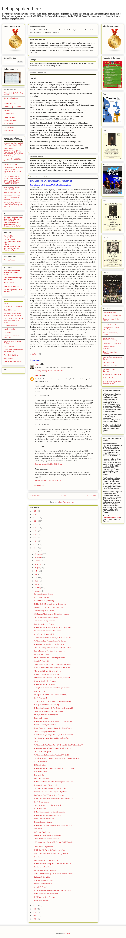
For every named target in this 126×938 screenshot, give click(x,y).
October (38, 561)
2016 (35, 541)
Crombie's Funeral (40, 887)
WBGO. (6, 243)
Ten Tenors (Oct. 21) (10, 164)
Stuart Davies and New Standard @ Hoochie (49, 658)
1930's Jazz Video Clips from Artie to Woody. (13, 350)
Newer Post (35, 495)
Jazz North (7, 110)
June (36, 574)
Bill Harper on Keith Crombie (44, 897)
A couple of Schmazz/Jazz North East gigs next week (52, 688)
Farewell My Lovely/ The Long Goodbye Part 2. (51, 792)
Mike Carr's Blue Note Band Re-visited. (48, 835)
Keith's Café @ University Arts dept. (47, 674)
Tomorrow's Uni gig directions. (45, 621)
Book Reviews (8, 358)
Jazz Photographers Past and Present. (47, 617)
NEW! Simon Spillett (10, 120)
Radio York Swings (41, 718)
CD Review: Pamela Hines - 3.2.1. (46, 684)
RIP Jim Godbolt (40, 765)
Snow (36, 741)
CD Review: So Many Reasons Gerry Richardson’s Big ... (54, 825)
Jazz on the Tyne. (10, 250)
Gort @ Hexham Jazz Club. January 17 (47, 704)
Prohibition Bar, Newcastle (112, 374)
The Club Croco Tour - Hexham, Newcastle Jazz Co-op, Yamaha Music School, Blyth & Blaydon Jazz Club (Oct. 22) (12, 180)
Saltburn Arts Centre (110, 378)
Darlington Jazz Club (110, 324)
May (36, 577)
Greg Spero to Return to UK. (44, 634)
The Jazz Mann (9, 127)
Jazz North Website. (10, 326)
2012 (35, 905)
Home (63, 495)
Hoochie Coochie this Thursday (45, 681)
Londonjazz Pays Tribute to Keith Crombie (49, 795)
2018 (35, 534)
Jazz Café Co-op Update (42, 751)
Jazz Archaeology (10, 103)
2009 (35, 915)
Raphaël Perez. (9, 221)
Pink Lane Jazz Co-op (41, 778)
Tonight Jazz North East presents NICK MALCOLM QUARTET (56, 758)
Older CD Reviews (10, 310)
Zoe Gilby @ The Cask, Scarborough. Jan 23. (50, 607)
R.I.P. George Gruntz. (41, 802)
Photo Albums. (9, 283)
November (38, 557)
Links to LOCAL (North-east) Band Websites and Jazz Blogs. (13, 320)
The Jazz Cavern (9, 260)
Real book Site (39, 775)
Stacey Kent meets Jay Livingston (46, 715)
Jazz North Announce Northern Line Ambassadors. (51, 738)
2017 (35, 538)
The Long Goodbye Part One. (44, 847)
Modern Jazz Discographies (13, 362)
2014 (35, 548)
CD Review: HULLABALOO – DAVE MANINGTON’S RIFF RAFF (58, 745)
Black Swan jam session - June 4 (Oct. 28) (12, 188)
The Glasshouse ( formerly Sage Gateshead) (112, 382)
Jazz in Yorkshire (9, 329)
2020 (35, 528)
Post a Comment (38, 485)
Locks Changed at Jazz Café (44, 819)
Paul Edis (38, 376)
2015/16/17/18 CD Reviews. (13, 306)
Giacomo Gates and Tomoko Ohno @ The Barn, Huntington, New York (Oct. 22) (13, 170)
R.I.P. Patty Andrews (41, 597)
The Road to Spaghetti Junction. (45, 731)
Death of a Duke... (40, 691)
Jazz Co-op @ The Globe (12, 107)
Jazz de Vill (7, 238)
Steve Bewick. (8, 236)
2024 (35, 514)
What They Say (9, 346)
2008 (35, 919)
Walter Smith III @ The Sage (44, 601)
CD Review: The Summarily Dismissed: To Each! (51, 755)
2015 (35, 544)
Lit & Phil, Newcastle (110, 366)
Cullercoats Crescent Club (112, 315)
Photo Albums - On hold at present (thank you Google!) (13, 314)
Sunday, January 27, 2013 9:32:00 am (48, 480)
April (37, 581)
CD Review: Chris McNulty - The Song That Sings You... (54, 782)
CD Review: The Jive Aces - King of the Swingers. (51, 614)
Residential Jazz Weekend (43, 822)
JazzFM (6, 245)
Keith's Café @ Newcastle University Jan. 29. (50, 604)
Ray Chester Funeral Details (44, 624)
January (38, 591)
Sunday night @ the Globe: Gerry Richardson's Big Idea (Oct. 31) (13, 204)
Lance (37, 364)
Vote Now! (38, 829)
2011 (34, 909)
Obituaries (7, 332)
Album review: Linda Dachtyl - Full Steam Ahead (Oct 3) (13, 144)
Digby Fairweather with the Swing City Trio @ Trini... (53, 728)
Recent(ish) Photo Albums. (13, 217)
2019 (35, 531)
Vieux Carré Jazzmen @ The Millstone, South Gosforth (53, 874)
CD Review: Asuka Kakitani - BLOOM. (48, 815)
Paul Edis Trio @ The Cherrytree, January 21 (49, 651)
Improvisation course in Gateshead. (46, 860)
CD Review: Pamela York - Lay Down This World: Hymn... (54, 768)
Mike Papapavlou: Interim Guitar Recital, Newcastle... (53, 678)
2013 (35, 551)
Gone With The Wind (41, 900)
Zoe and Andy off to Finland (44, 611)
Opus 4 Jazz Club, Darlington (109, 370)
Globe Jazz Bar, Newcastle (112, 343)
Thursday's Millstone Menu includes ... (47, 671)
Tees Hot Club (8, 124)
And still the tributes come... (44, 880)
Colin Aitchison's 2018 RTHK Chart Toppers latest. (12, 272)
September (38, 564)
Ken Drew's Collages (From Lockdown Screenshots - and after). (12, 224)
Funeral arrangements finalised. (45, 870)
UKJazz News (8, 131)
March (37, 584)
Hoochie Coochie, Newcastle (109, 347)
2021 (35, 524)
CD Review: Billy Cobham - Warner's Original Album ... (53, 721)
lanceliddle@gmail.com (111, 517)
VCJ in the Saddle (40, 762)
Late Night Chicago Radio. (12, 241)
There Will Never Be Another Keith (46, 839)
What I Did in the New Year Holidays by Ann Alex (51, 853)
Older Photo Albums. (11, 219)
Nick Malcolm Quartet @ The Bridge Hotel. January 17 (53, 735)
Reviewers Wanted (40, 772)
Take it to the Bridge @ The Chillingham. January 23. (52, 664)
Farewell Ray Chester (41, 654)
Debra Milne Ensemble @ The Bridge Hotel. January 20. (54, 708)
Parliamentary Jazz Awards (43, 594)
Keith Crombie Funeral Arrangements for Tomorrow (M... (54, 798)
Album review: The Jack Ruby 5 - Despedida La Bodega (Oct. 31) (12, 197)
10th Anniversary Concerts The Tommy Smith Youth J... (53, 842)
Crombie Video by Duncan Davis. (46, 725)
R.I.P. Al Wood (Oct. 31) (12, 192)
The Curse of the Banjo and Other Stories (48, 711)
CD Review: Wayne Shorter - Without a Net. (49, 644)
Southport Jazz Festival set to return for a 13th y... (51, 694)
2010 (35, 912)
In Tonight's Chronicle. (42, 877)
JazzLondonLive (9, 117)
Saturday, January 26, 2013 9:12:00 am (48, 464)
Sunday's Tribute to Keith (43, 884)
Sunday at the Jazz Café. (42, 867)
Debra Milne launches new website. (46, 894)
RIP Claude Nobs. (40, 808)
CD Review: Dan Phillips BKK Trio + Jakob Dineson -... (54, 863)
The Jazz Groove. (9, 239)
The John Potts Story (11, 355)
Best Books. (38, 857)
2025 (35, 511)
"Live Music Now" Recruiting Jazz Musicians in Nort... (53, 701)
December (38, 554)
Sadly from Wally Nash (42, 832)
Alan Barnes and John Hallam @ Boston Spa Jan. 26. (52, 637)
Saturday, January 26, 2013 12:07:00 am (49, 371)
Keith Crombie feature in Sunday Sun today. (49, 850)
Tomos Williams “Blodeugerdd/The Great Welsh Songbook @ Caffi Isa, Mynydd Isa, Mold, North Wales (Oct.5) (13, 152)
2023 (35, 518)
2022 (35, 521)
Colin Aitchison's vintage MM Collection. (13, 278)
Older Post (91, 495)
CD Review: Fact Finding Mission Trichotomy (50, 641)
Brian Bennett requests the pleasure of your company (52, 890)
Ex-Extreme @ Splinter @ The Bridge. (47, 631)
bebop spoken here (21, 8)
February (38, 588)
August (37, 567)
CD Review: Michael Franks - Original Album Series (52, 748)
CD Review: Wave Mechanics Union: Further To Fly (52, 627)
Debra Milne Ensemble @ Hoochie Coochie (49, 812)
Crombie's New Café (41, 661)
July (36, 571)
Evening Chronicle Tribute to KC (45, 785)
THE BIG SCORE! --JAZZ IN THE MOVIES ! (50, 788)
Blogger (67, 933)
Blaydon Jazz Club (109, 312)
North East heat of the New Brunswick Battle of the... (52, 668)
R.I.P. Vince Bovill (40, 698)
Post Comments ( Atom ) (67, 502)
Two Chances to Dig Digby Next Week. (48, 805)
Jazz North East (9, 113)
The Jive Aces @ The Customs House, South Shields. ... (53, 647)
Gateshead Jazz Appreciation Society (110, 339)
